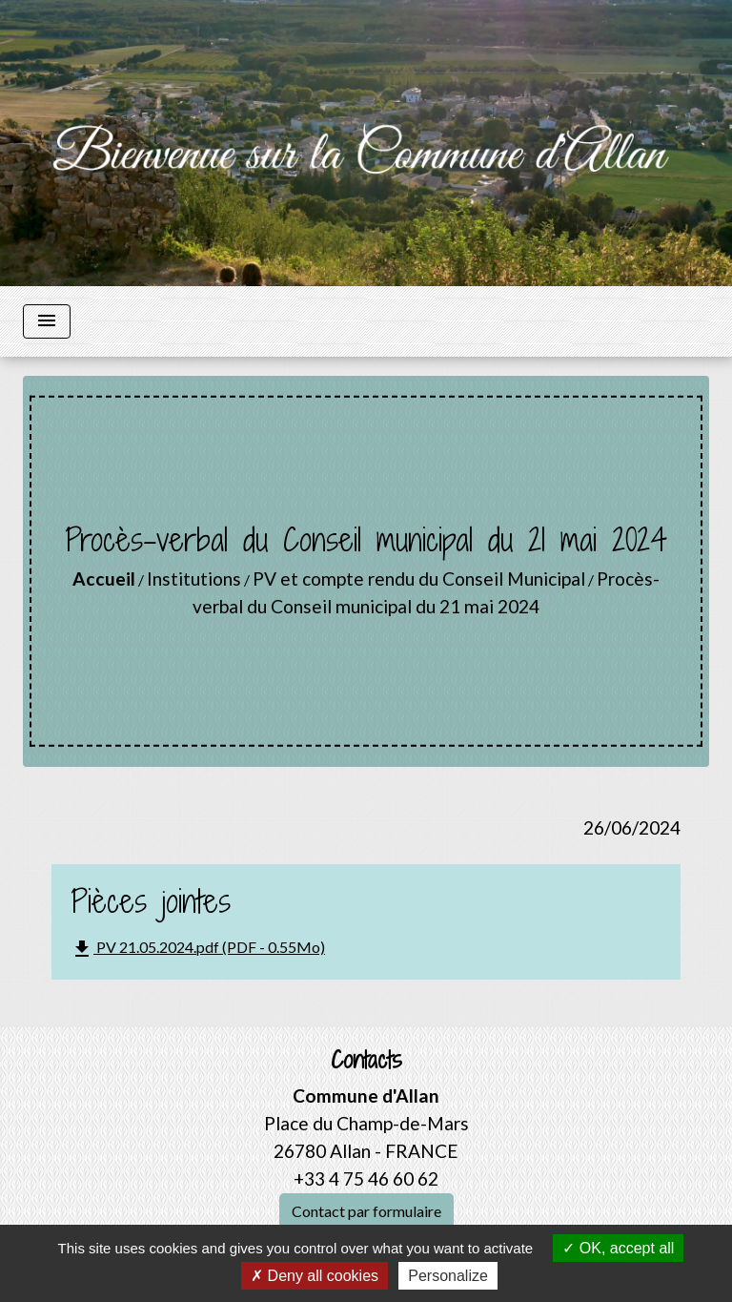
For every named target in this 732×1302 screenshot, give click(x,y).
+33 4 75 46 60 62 (366, 1178)
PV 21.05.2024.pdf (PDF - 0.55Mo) (198, 949)
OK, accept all (618, 1248)
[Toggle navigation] (47, 321)
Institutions (194, 578)
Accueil (103, 578)
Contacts (366, 1060)
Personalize (448, 1276)
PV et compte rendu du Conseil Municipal (419, 578)
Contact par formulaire (366, 1211)
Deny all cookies (314, 1276)
